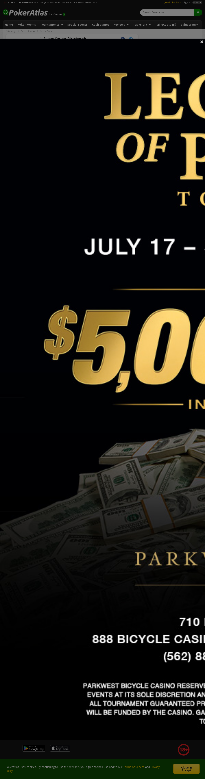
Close (202, 42)
